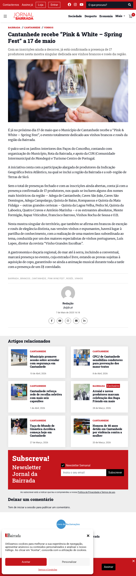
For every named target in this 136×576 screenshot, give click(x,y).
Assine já (27, 4)
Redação (68, 303)
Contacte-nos (11, 4)
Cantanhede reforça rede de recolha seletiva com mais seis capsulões (46, 396)
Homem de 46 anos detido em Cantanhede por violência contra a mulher (107, 431)
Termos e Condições (47, 570)
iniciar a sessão (26, 507)
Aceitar (26, 561)
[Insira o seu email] (83, 472)
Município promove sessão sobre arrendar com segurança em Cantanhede (44, 361)
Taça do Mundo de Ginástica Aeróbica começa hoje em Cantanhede (42, 431)
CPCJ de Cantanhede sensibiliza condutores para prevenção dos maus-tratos (108, 361)
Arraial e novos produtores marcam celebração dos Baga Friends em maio (106, 396)
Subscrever (115, 472)
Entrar (54, 4)
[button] (88, 535)
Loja (40, 4)
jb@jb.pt (68, 307)
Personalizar (69, 561)
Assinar (108, 567)
